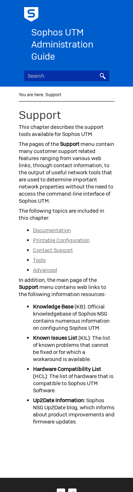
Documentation (52, 230)
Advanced (45, 270)
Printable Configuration (61, 240)
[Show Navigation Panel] (105, 12)
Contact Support (53, 250)
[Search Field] (66, 76)
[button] (102, 76)
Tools (39, 260)
